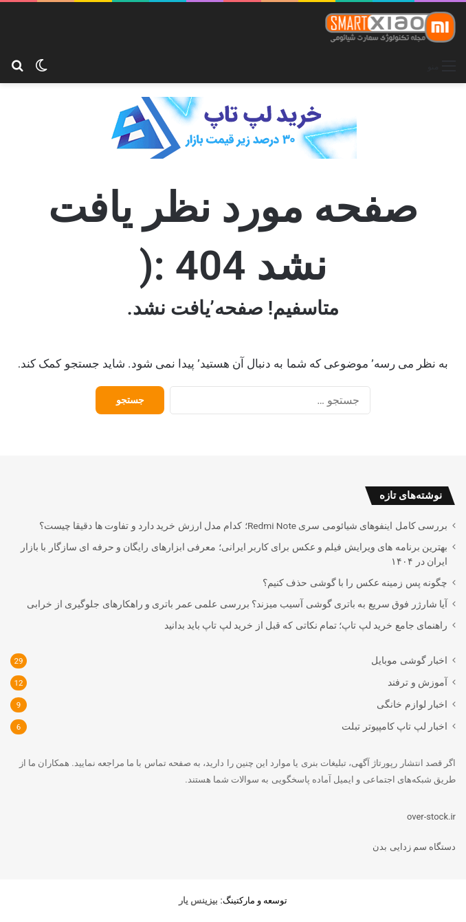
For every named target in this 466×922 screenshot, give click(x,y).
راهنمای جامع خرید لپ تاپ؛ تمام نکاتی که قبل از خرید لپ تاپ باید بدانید (305, 625)
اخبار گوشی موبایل (409, 660)
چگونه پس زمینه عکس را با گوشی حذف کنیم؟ (355, 582)
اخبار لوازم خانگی (412, 704)
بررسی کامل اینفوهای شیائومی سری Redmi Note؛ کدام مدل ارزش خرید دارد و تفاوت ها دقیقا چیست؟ (243, 525)
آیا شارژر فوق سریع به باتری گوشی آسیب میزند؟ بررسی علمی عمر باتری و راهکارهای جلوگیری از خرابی (237, 603)
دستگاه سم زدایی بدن (414, 847)
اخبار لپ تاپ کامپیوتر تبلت (394, 726)
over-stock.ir (431, 816)
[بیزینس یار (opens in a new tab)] (198, 900)
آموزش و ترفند (417, 682)
